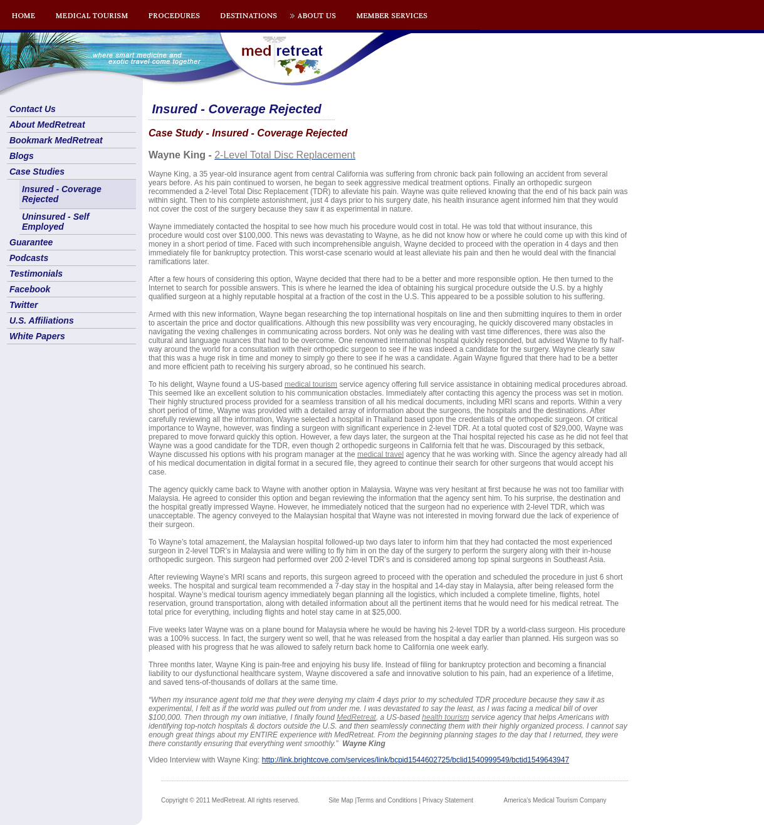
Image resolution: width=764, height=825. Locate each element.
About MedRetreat (47, 125)
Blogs (21, 156)
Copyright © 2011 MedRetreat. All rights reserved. (230, 800)
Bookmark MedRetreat (56, 140)
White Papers (37, 336)
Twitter (23, 305)
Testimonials (36, 274)
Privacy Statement (447, 800)
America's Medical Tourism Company (555, 800)
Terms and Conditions (387, 800)
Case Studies (37, 172)
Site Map (340, 800)
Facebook (29, 289)
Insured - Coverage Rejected (62, 194)
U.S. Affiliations (41, 320)
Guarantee (31, 242)
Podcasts (28, 258)
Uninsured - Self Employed (55, 222)
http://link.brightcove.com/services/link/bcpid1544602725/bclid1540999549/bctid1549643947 (415, 760)
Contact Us (32, 109)
